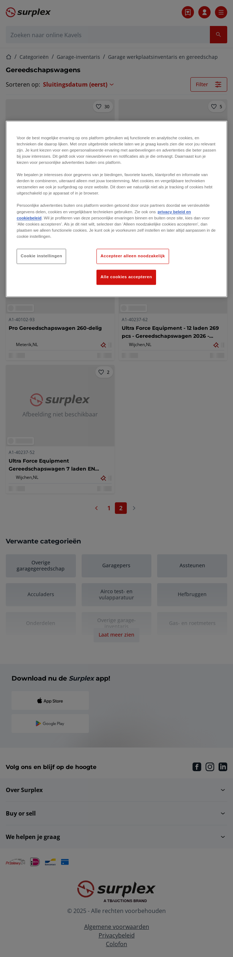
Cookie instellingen (41, 256)
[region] (116, 209)
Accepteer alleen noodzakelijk (132, 256)
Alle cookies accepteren (126, 277)
